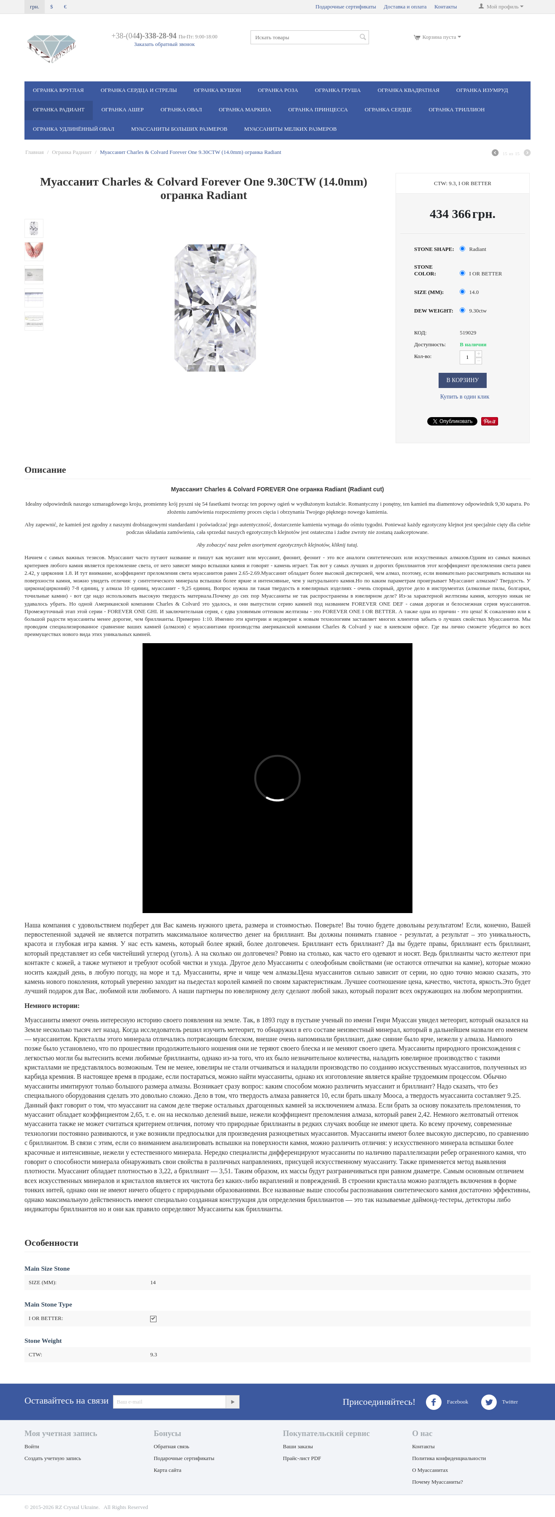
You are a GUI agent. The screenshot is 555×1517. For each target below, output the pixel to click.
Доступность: (430, 344)
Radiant (474, 249)
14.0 (470, 292)
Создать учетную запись (52, 1458)
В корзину (462, 380)
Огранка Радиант (58, 109)
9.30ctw (474, 310)
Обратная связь (171, 1446)
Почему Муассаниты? (437, 1482)
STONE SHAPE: (434, 249)
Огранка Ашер (122, 109)
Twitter (499, 1402)
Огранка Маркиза (245, 109)
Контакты (445, 6)
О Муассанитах (430, 1470)
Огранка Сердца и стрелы (139, 90)
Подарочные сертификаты (345, 6)
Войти (31, 1446)
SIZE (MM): (429, 292)
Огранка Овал (181, 109)
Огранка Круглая (58, 90)
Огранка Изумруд (482, 90)
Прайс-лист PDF (302, 1458)
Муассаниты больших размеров (179, 129)
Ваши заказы (298, 1446)
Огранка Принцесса (318, 109)
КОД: (420, 332)
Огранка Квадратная (408, 90)
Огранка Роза (278, 90)
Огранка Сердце (388, 109)
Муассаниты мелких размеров (290, 129)
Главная (34, 152)
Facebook (447, 1402)
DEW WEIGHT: (433, 310)
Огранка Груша (338, 90)
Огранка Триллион (456, 109)
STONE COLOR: (425, 270)
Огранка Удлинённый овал (73, 129)
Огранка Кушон (217, 90)
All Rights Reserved (126, 1507)
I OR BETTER (482, 273)
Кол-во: (422, 356)
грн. (34, 6)
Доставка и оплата (405, 6)
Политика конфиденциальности (449, 1458)
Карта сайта (167, 1470)
